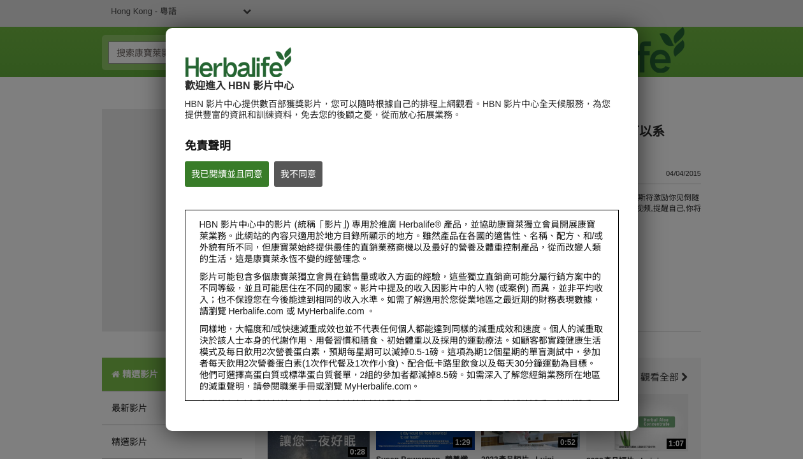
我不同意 (298, 174)
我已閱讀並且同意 (227, 174)
